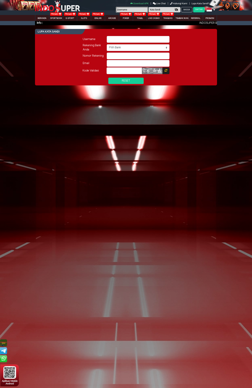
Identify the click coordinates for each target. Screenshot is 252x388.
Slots (84, 18)
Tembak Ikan (181, 18)
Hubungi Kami (179, 3)
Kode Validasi (91, 70)
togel (140, 18)
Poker (126, 18)
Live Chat (159, 3)
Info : (40, 23)
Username (89, 39)
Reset (126, 80)
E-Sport (70, 18)
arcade (112, 18)
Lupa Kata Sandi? (201, 3)
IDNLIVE (98, 18)
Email (86, 63)
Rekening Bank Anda (92, 47)
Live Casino (154, 18)
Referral (196, 18)
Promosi (210, 18)
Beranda (42, 18)
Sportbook (56, 18)
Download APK (139, 3)
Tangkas (167, 18)
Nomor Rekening (93, 56)
